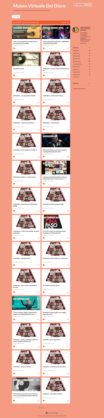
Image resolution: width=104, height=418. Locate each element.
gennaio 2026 (76, 58)
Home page (16, 16)
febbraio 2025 (76, 72)
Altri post (41, 407)
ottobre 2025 (76, 66)
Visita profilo (83, 43)
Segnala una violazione (79, 88)
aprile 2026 (76, 50)
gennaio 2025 (76, 74)
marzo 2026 (76, 53)
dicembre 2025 (77, 61)
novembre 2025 (77, 64)
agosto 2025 (76, 69)
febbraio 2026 (76, 56)
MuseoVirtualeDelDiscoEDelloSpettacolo (85, 29)
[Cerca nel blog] (84, 5)
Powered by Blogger (52, 413)
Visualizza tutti (65, 22)
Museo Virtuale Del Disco (39, 5)
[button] (38, 48)
